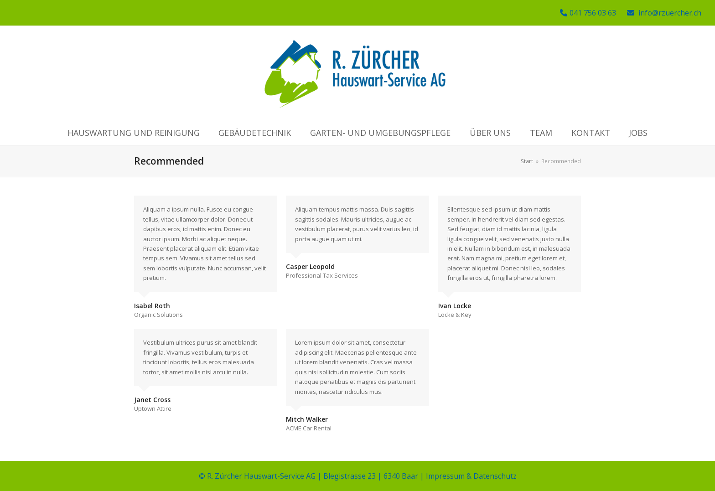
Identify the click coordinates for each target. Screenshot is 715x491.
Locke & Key (454, 314)
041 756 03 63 (593, 13)
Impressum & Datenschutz (471, 476)
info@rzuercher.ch (669, 13)
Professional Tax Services (322, 275)
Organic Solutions (158, 314)
